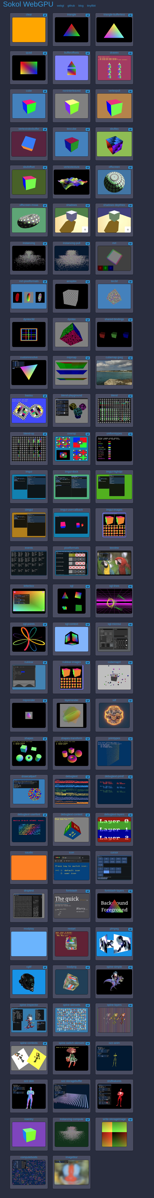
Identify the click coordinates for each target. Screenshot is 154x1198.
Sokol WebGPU (28, 4)
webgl (60, 5)
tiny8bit (91, 5)
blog (80, 5)
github (71, 5)
